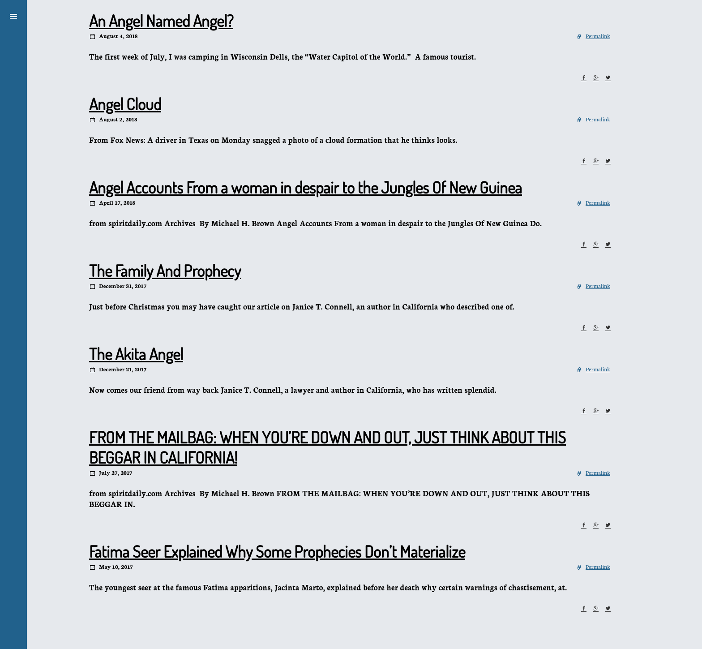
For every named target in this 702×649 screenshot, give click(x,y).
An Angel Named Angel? (161, 20)
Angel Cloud (125, 104)
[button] (13, 15)
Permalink (598, 35)
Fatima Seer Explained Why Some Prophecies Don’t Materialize (277, 551)
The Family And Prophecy (165, 270)
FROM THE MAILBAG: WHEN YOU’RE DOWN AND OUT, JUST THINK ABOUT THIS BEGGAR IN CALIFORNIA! (327, 447)
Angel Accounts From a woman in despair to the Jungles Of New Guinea (305, 187)
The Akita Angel (136, 354)
